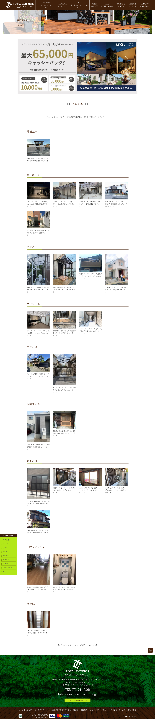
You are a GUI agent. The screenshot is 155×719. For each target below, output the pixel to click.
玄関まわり (7, 559)
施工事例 (76, 710)
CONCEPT (45, 5)
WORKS (94, 5)
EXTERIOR (62, 5)
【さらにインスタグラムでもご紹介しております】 (77, 645)
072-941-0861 (26, 6)
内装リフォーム (8, 567)
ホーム (21, 710)
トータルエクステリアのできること (58, 710)
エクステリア (39, 710)
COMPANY (121, 5)
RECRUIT (133, 5)
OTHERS (79, 5)
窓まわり (6, 563)
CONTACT (145, 5)
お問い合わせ (131, 710)
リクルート (105, 710)
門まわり (6, 555)
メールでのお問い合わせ (77, 700)
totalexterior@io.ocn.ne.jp (77, 694)
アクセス (122, 710)
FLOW (107, 5)
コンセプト (29, 710)
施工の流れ (84, 710)
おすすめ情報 (94, 710)
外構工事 (6, 540)
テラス (5, 548)
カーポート (7, 544)
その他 (5, 571)
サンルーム (7, 552)
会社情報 (114, 710)
